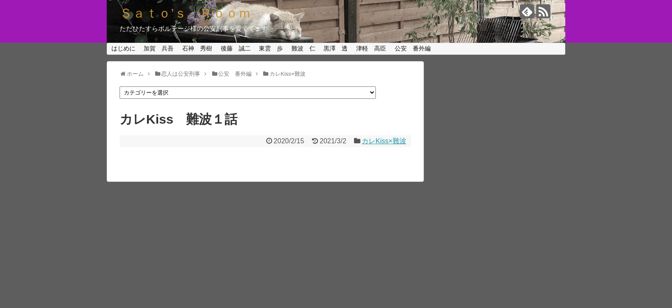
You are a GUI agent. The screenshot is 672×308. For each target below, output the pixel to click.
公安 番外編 (413, 48)
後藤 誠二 (236, 48)
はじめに (123, 48)
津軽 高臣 (371, 48)
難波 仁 (303, 48)
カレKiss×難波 (384, 141)
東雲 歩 (271, 48)
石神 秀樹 (197, 48)
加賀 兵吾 (159, 48)
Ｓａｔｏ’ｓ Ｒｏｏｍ (185, 13)
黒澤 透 (336, 48)
